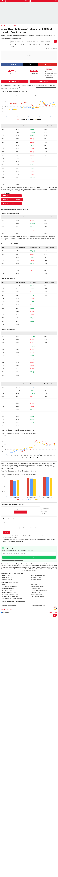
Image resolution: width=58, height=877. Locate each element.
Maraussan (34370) (7, 579)
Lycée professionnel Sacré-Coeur (42, 45)
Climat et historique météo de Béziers (12, 598)
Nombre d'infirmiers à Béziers (10, 594)
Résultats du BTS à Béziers (38, 605)
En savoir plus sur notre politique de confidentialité (12, 560)
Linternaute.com (5, 612)
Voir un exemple (53, 612)
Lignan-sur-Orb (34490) (8, 577)
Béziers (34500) (6, 575)
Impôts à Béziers (35, 588)
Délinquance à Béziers (8, 588)
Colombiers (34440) (36, 577)
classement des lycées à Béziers (31, 35)
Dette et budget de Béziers (38, 586)
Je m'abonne (27, 557)
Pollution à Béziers (7, 590)
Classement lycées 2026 (10, 26)
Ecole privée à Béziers (36, 592)
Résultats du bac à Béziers (9, 605)
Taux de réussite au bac (51, 71)
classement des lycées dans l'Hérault (46, 87)
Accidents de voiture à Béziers (10, 596)
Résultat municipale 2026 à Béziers (11, 603)
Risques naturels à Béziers (9, 592)
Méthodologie (34, 73)
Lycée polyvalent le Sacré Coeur (25, 45)
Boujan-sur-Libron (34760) (38, 575)
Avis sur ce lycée (49, 77)
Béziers (20, 26)
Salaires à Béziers (35, 584)
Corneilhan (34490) (36, 579)
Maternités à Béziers (36, 594)
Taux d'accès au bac (50, 75)
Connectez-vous (35, 528)
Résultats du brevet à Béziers (38, 603)
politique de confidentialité (17, 541)
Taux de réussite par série (51, 73)
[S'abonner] (29, 615)
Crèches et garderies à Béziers (39, 590)
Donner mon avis (20, 512)
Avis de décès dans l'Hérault (9, 586)
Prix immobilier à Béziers (37, 596)
